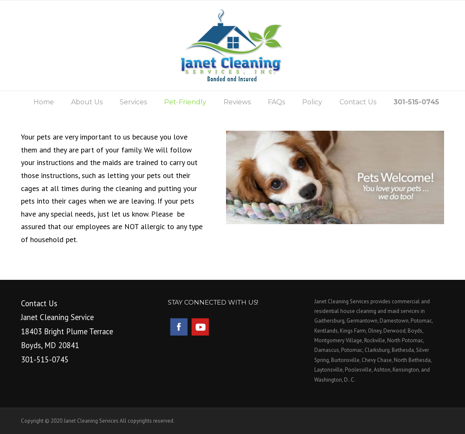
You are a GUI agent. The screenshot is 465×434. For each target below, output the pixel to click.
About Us (87, 102)
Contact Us (357, 102)
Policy (312, 102)
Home (43, 102)
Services (133, 102)
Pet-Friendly (185, 102)
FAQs (276, 102)
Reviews (237, 102)
